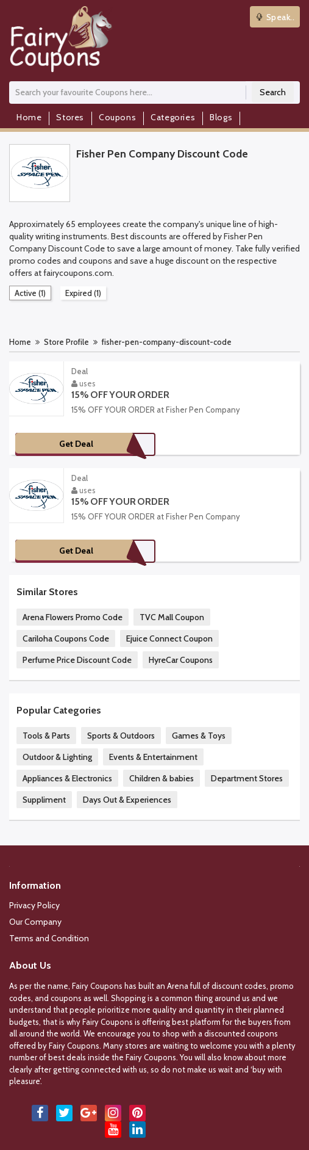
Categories (173, 117)
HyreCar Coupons (181, 659)
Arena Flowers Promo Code (73, 617)
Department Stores (247, 778)
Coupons (117, 117)
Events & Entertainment (153, 756)
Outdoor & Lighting (57, 756)
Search (273, 92)
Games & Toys (199, 735)
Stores (70, 117)
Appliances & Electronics (67, 778)
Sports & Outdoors (121, 735)
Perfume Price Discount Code (77, 659)
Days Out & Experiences (127, 799)
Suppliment (44, 799)
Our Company (35, 921)
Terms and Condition (49, 938)
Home (28, 117)
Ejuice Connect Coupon (169, 638)
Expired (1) (83, 293)
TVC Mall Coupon (172, 617)
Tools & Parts (46, 735)
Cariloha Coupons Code (66, 638)
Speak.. (275, 17)
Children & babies (161, 778)
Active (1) (30, 293)
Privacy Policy (34, 905)
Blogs (221, 117)
